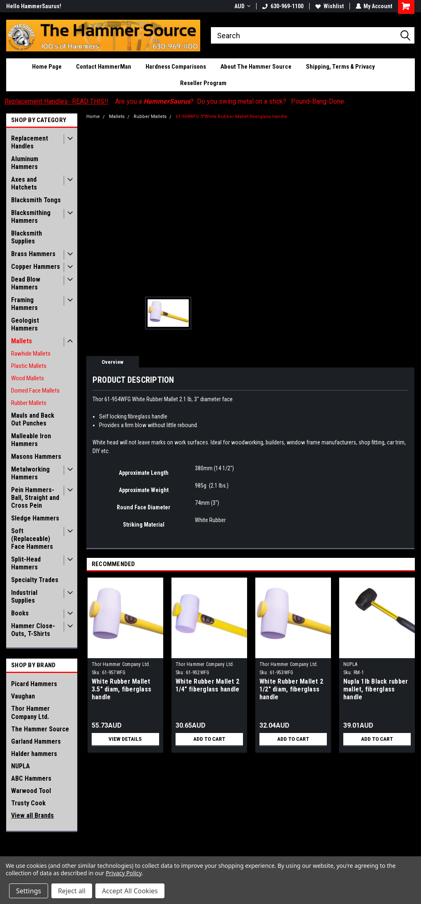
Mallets (21, 341)
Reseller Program (203, 83)
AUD (242, 6)
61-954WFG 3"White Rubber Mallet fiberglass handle (231, 116)
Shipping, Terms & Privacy (340, 66)
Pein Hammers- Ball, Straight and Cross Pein (35, 497)
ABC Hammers (31, 778)
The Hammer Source (40, 729)
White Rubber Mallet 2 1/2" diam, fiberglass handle (291, 689)
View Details (125, 739)
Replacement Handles (29, 142)
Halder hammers (34, 754)
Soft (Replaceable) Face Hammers (32, 538)
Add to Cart (209, 739)
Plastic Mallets (28, 366)
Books (20, 613)
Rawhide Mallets (31, 353)
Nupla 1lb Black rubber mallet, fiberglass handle (375, 689)
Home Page (47, 66)
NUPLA (20, 766)
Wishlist (329, 6)
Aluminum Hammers (24, 163)
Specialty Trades (34, 580)
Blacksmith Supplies (26, 237)
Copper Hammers (35, 267)
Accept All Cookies (130, 890)
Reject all (72, 890)
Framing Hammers (24, 304)
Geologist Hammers (25, 324)
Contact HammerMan (103, 66)
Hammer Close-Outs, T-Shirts (33, 630)
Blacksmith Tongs (36, 200)
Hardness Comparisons (176, 66)
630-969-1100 (282, 6)
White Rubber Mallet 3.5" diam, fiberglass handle (121, 689)
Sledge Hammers (35, 518)
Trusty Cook (28, 803)
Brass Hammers (33, 254)
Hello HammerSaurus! (33, 6)
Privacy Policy (123, 873)
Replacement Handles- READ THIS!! (57, 101)
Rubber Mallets (28, 403)
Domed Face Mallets (35, 390)
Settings (28, 890)
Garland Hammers (36, 741)
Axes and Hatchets (24, 183)
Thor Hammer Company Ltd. (30, 713)
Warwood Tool (31, 791)
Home (93, 116)
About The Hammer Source (255, 66)
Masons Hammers (36, 456)
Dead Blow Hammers (25, 283)
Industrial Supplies (24, 596)
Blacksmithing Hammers (31, 216)
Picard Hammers (34, 684)
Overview (112, 362)
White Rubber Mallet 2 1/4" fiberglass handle (208, 685)
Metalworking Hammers (30, 473)
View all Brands (32, 815)
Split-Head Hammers (26, 563)
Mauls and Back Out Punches (32, 419)
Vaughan (23, 696)
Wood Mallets (27, 378)
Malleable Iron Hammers (31, 440)
